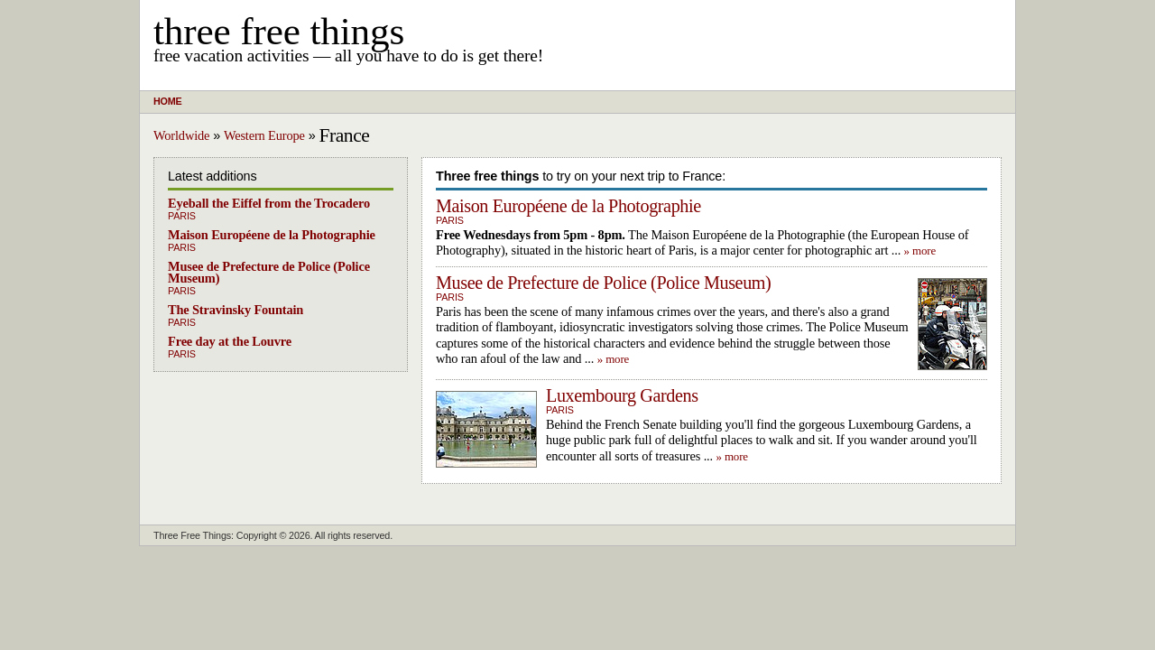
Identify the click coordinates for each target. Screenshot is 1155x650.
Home (167, 101)
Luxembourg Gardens (622, 395)
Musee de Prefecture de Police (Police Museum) (269, 272)
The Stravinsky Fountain (235, 309)
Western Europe (264, 135)
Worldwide (181, 135)
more (924, 250)
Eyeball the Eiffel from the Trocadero (269, 203)
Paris (182, 215)
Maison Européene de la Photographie (271, 235)
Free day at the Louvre (229, 341)
